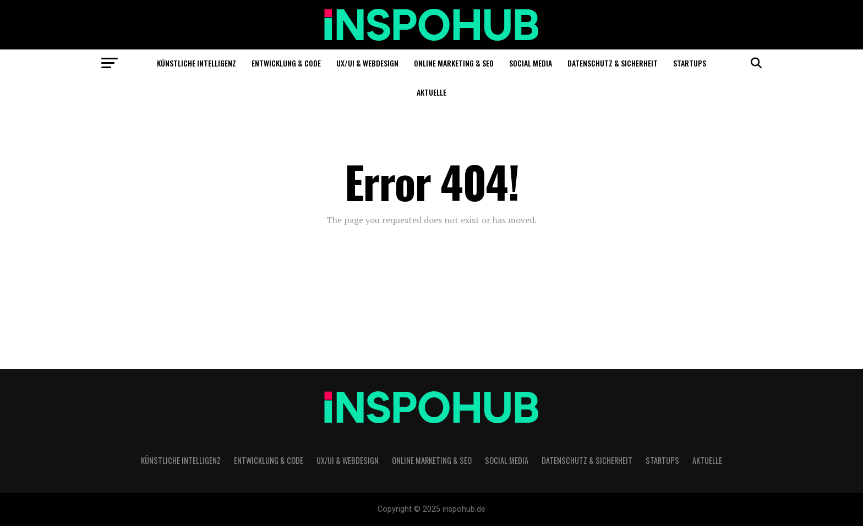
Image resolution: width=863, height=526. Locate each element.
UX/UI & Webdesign (367, 63)
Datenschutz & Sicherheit (612, 63)
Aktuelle (431, 92)
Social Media (530, 63)
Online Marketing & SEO (454, 63)
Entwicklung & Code (286, 63)
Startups (689, 63)
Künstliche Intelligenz (196, 63)
